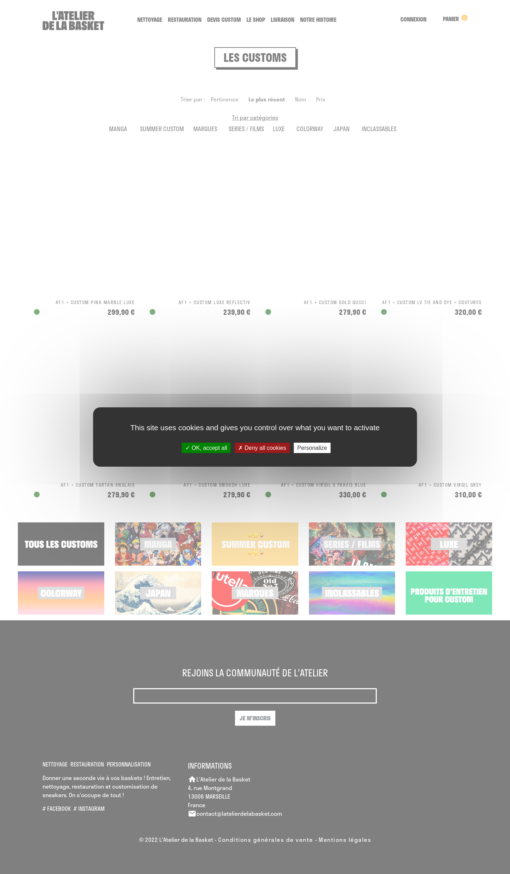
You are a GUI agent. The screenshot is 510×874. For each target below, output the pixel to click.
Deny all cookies (262, 448)
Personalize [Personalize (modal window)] (312, 448)
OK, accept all (206, 448)
